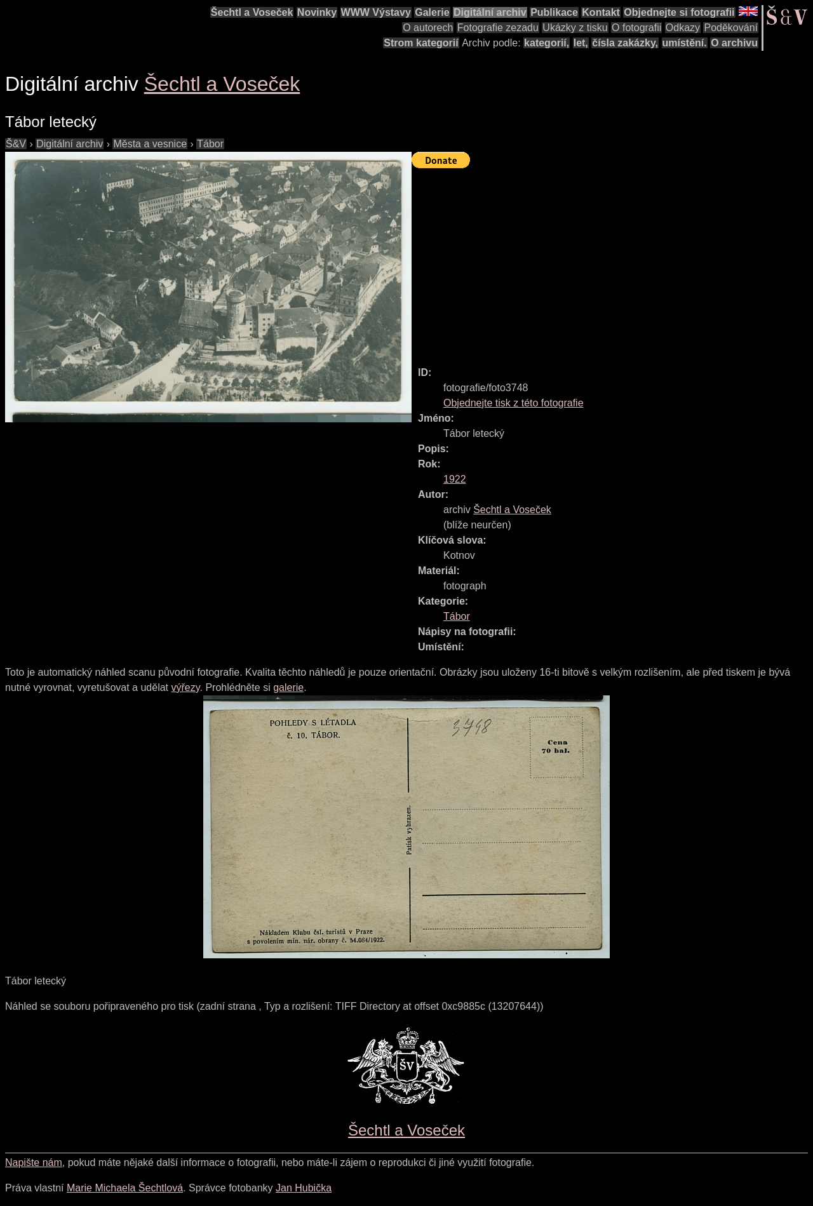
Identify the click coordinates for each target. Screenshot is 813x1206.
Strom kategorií (421, 42)
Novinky (317, 12)
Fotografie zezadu (498, 27)
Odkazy (683, 27)
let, (581, 42)
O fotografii (636, 27)
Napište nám (33, 1162)
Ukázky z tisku (574, 27)
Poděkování (731, 27)
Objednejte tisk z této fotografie (513, 403)
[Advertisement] (612, 262)
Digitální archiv (490, 12)
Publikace (554, 12)
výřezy (185, 687)
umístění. (684, 42)
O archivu (734, 42)
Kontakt (601, 12)
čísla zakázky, (625, 42)
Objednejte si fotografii (679, 12)
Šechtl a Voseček (252, 12)
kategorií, (546, 42)
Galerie (432, 12)
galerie (288, 687)
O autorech (428, 27)
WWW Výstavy (376, 12)
